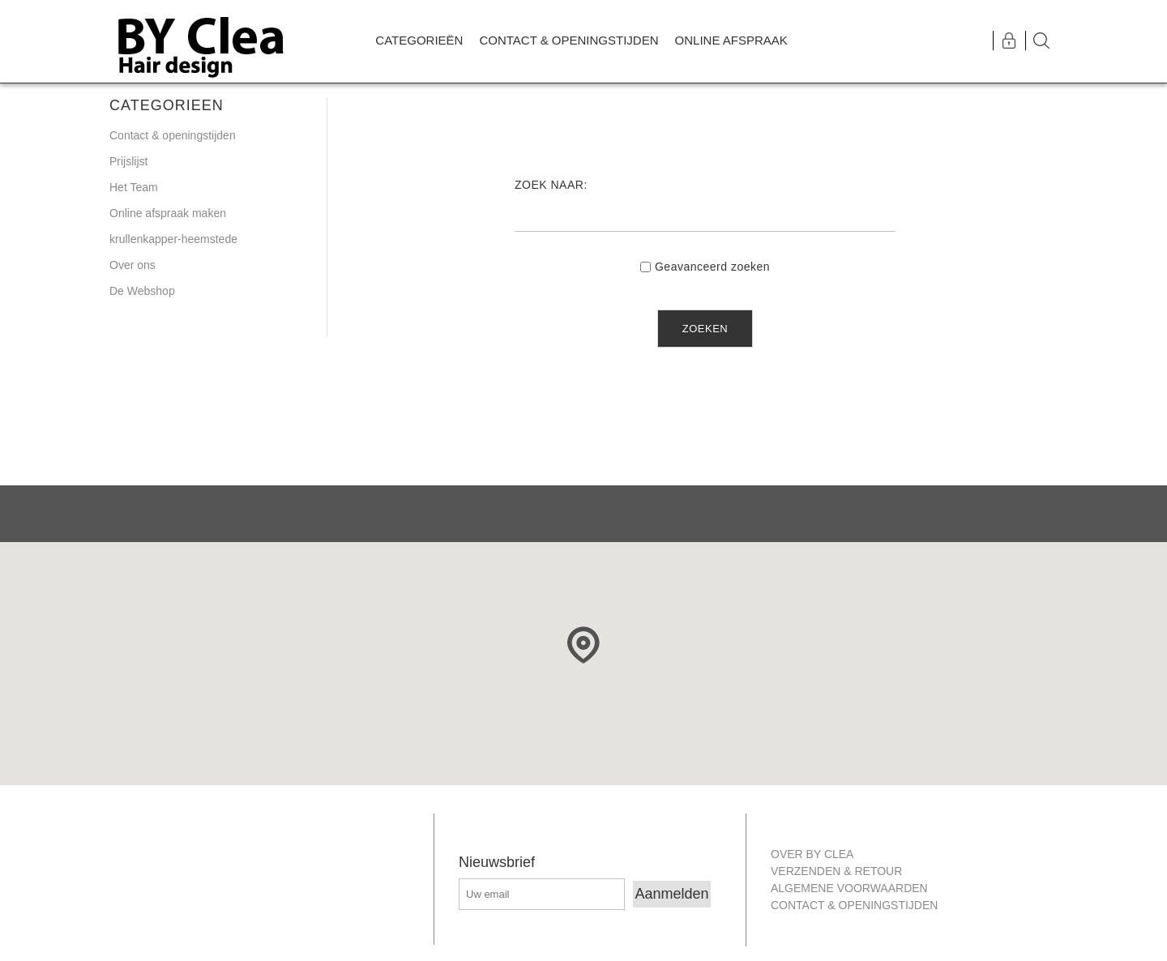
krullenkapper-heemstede (173, 239)
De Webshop (142, 290)
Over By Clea (812, 854)
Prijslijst (128, 161)
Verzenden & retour (836, 871)
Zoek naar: (551, 184)
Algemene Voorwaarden (849, 888)
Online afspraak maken (167, 213)
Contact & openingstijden (172, 135)
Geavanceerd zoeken (712, 266)
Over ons (132, 264)
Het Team (133, 187)
